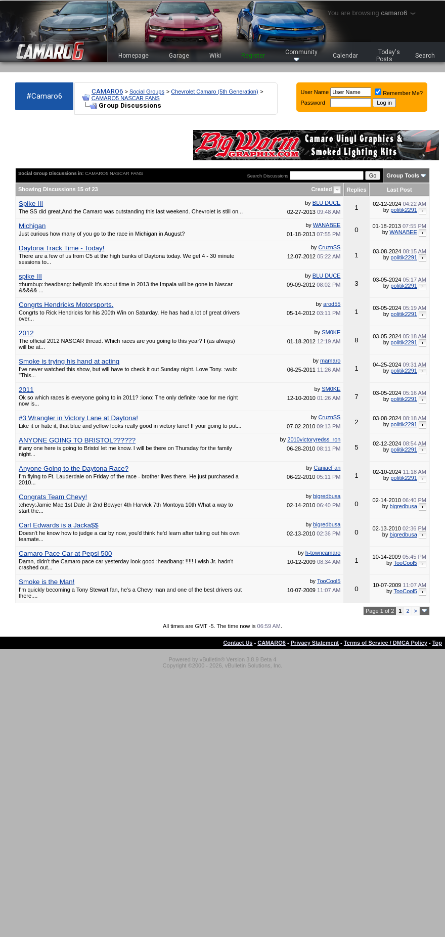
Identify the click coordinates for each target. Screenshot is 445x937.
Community (301, 55)
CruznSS (329, 247)
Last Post (399, 190)
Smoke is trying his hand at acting (69, 361)
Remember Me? (399, 93)
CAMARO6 (107, 91)
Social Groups (146, 91)
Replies (356, 190)
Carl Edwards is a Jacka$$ (59, 525)
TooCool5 (405, 563)
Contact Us (237, 643)
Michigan (32, 226)
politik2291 (403, 210)
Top (437, 643)
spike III (30, 276)
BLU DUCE (327, 203)
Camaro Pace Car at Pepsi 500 (65, 553)
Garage (179, 55)
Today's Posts (388, 56)
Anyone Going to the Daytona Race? (73, 468)
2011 (26, 389)
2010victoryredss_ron (313, 439)
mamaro (330, 361)
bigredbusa (326, 496)
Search (425, 55)
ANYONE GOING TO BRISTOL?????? (77, 440)
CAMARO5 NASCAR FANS (126, 98)
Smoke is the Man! (46, 582)
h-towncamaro (323, 553)
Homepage (133, 55)
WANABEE (327, 225)
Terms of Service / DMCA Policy (385, 643)
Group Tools (402, 175)
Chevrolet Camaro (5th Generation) (214, 91)
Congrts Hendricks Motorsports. (66, 304)
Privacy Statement (315, 643)
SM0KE (331, 332)
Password (313, 103)
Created (322, 189)
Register (253, 55)
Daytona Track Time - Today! (61, 248)
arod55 (331, 304)
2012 (26, 333)
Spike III (31, 203)
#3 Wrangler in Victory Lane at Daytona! (78, 418)
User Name (315, 92)
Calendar (345, 55)
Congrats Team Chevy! (53, 497)
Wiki (215, 55)
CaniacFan (327, 468)
